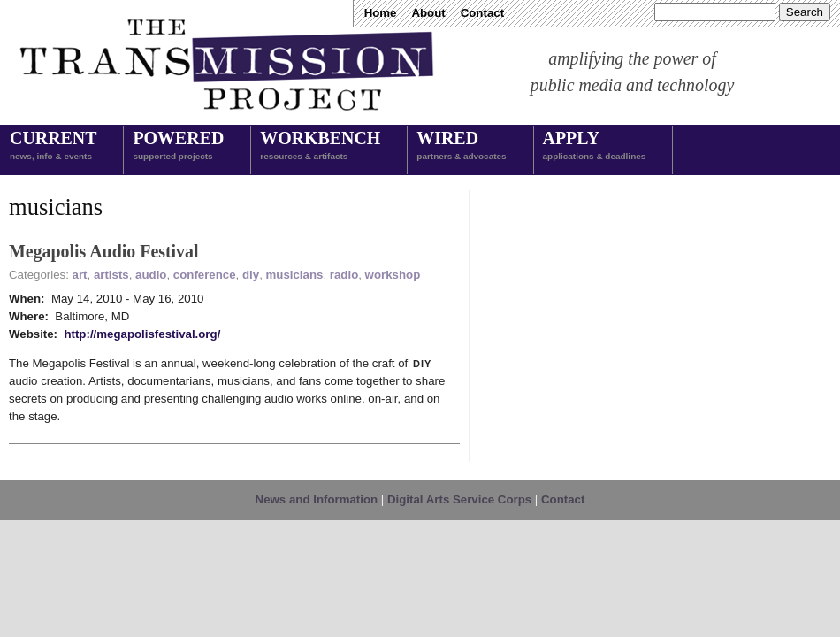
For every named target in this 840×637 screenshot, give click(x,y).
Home (380, 12)
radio (344, 274)
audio (150, 274)
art (80, 274)
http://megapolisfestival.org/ (142, 334)
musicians (295, 274)
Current (53, 146)
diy (250, 274)
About (428, 12)
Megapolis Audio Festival (104, 251)
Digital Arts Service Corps (459, 499)
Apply (594, 146)
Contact (482, 12)
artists (111, 274)
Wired (461, 146)
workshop (393, 274)
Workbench (320, 146)
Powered (178, 146)
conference (204, 274)
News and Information (317, 499)
